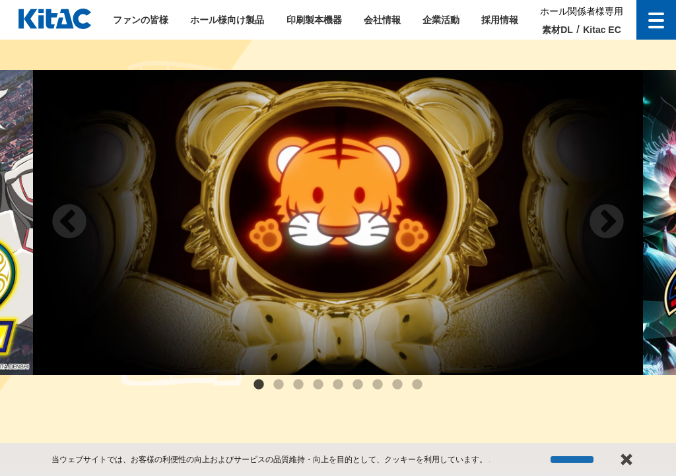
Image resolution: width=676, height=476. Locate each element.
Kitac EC (602, 29)
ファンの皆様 (140, 20)
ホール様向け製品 (227, 20)
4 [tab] (318, 384)
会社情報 (382, 20)
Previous (69, 222)
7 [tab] (377, 384)
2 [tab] (278, 384)
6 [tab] (357, 384)
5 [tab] (338, 384)
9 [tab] (417, 384)
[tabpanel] (338, 222)
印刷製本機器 (314, 20)
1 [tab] (258, 384)
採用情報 (499, 20)
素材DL (557, 29)
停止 (574, 463)
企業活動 (440, 20)
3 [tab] (298, 384)
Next (606, 222)
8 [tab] (397, 384)
